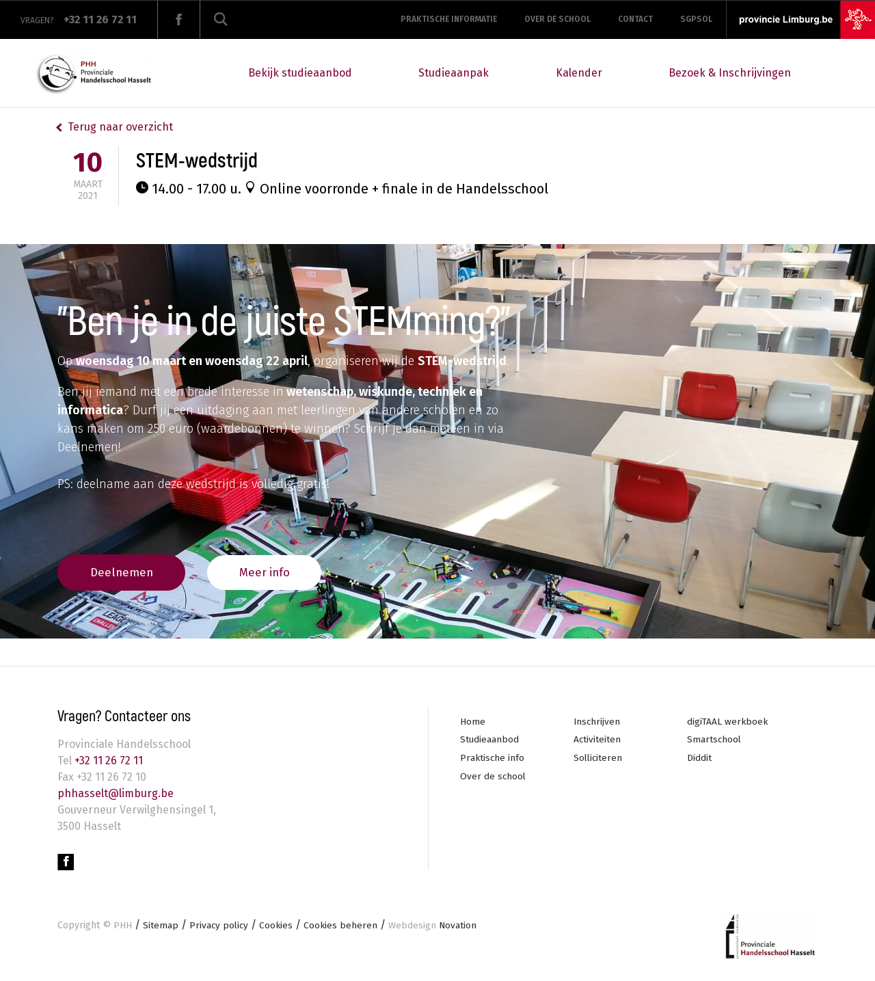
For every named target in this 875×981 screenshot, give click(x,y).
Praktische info (493, 760)
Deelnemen (126, 571)
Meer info (278, 571)
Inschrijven (597, 722)
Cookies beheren (343, 927)
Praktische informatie (449, 19)
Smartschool (714, 741)
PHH (122, 927)
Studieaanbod (490, 741)
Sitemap (160, 927)
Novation (436, 927)
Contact (635, 19)
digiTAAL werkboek (728, 722)
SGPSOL (696, 19)
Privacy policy (219, 927)
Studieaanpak (453, 72)
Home (472, 722)
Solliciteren (599, 760)
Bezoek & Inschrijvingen (730, 72)
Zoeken (220, 19)
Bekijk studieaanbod (300, 72)
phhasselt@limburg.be (115, 794)
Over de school (557, 19)
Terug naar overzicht (120, 126)
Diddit (699, 760)
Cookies (278, 927)
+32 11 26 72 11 (107, 761)
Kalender (579, 72)
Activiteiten (597, 741)
